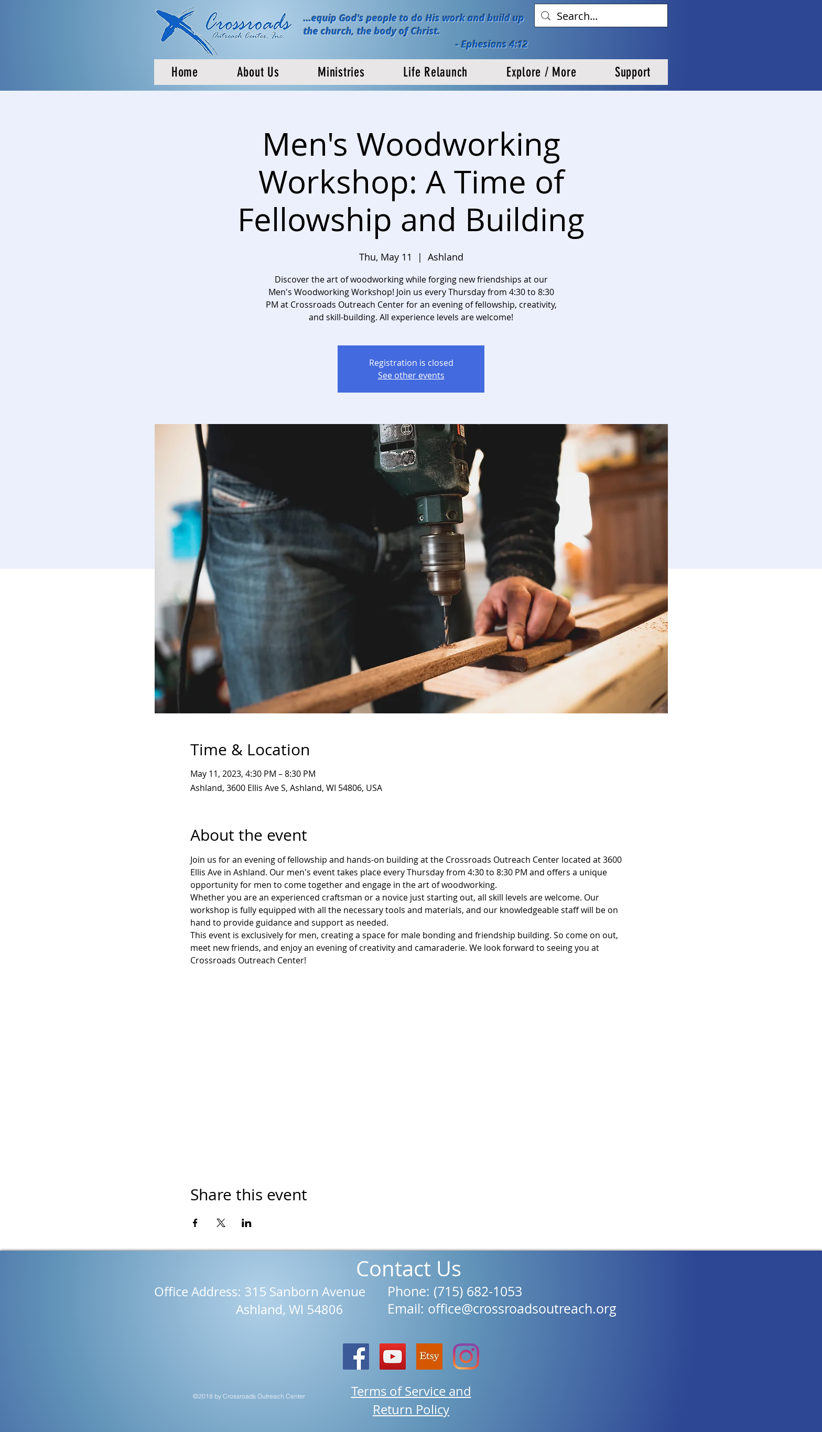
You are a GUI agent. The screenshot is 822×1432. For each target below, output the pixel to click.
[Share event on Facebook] (195, 1223)
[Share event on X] (221, 1223)
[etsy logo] (429, 1356)
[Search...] (601, 16)
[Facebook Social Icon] (356, 1356)
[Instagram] (466, 1356)
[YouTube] (393, 1356)
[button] (258, 72)
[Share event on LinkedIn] (247, 1223)
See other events (411, 375)
